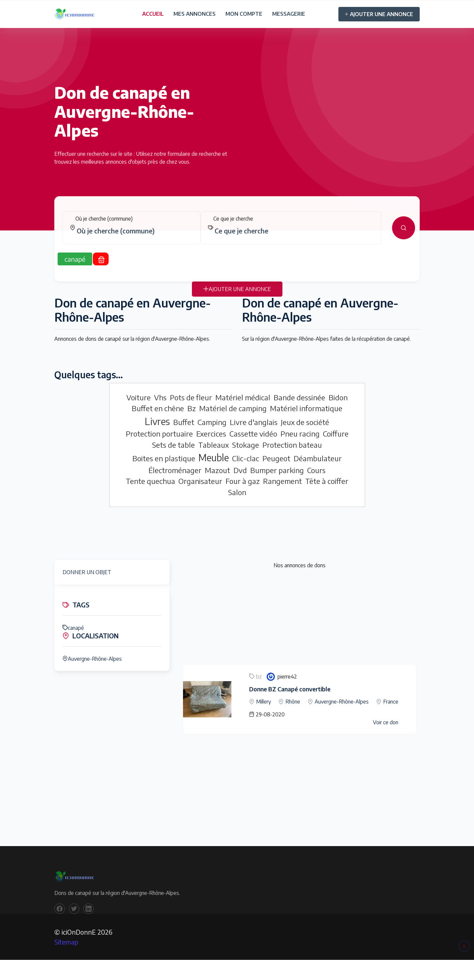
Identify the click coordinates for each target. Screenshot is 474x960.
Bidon (338, 397)
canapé (73, 628)
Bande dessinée (299, 397)
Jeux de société (305, 422)
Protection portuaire (159, 433)
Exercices (211, 433)
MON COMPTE (243, 14)
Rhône (292, 701)
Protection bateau (292, 444)
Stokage (245, 444)
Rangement (282, 481)
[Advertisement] (299, 618)
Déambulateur (318, 458)
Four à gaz (242, 481)
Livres (157, 421)
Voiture (138, 397)
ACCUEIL (153, 14)
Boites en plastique (163, 458)
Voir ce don (385, 722)
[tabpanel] (237, 232)
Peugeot (276, 458)
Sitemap (66, 942)
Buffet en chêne (158, 408)
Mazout (217, 470)
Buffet (183, 422)
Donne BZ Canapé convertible (289, 689)
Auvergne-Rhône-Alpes (92, 658)
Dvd (240, 470)
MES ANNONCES (194, 14)
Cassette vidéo (253, 433)
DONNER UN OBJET (87, 572)
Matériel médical (242, 397)
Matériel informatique (306, 408)
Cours (316, 470)
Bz (191, 408)
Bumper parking (277, 470)
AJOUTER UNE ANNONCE (379, 14)
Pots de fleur (191, 397)
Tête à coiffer (326, 481)
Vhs (160, 397)
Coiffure (336, 433)
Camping (212, 422)
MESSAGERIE (288, 14)
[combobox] (134, 235)
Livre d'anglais (253, 422)
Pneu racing (300, 433)
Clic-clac (245, 458)
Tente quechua (150, 481)
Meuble (213, 457)
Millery (263, 701)
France (390, 701)
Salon (237, 492)
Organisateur (200, 481)
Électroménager (174, 470)
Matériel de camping (233, 408)
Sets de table (173, 444)
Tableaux (213, 444)
